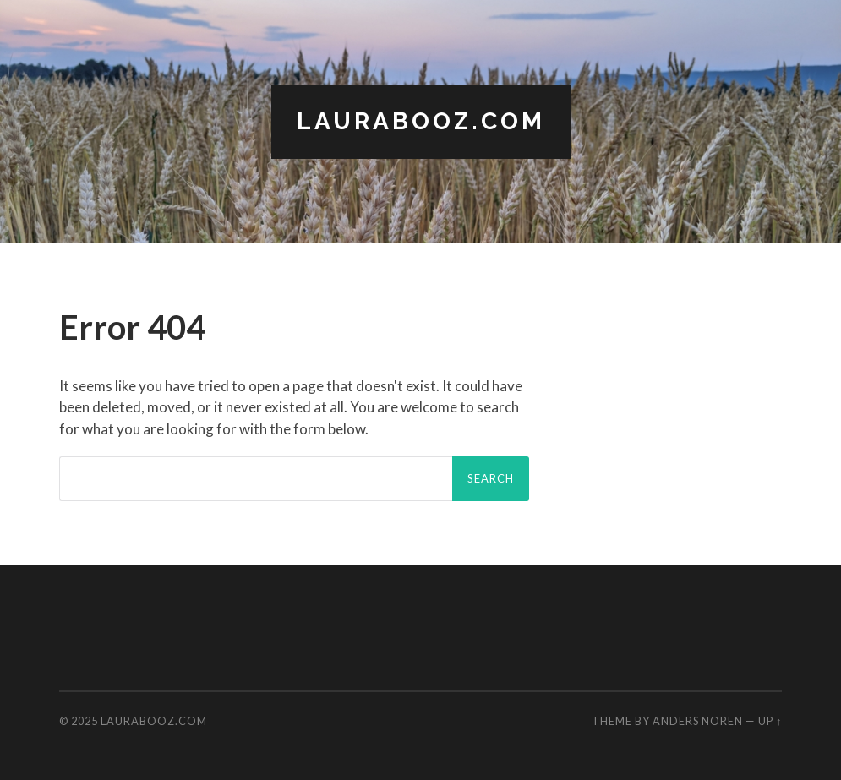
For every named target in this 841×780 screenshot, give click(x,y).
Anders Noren (698, 721)
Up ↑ (770, 721)
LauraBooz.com (421, 121)
